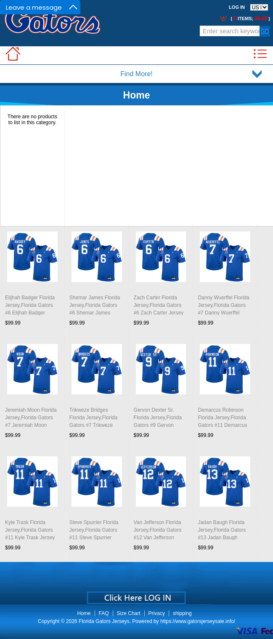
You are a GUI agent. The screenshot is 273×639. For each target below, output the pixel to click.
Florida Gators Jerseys (104, 621)
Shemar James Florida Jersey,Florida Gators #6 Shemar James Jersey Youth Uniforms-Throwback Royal (95, 313)
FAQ (104, 613)
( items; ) (249, 18)
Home (136, 95)
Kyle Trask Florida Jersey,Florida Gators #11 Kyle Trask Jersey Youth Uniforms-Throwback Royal (30, 537)
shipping (182, 613)
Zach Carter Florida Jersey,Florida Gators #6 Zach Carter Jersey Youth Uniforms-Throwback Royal (159, 313)
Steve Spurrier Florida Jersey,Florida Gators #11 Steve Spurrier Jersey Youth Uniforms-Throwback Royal (95, 537)
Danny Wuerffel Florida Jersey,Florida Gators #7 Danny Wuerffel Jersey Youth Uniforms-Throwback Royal (224, 313)
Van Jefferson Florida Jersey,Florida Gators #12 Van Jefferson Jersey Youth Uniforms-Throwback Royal (160, 537)
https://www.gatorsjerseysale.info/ (197, 621)
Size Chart (128, 613)
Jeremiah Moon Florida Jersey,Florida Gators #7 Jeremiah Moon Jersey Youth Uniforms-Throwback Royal (31, 425)
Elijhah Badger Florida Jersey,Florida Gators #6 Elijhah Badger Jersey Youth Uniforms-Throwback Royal (31, 313)
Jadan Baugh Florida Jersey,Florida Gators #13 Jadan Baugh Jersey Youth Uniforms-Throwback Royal (224, 537)
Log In (237, 7)
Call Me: (50, 34)
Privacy (156, 613)
